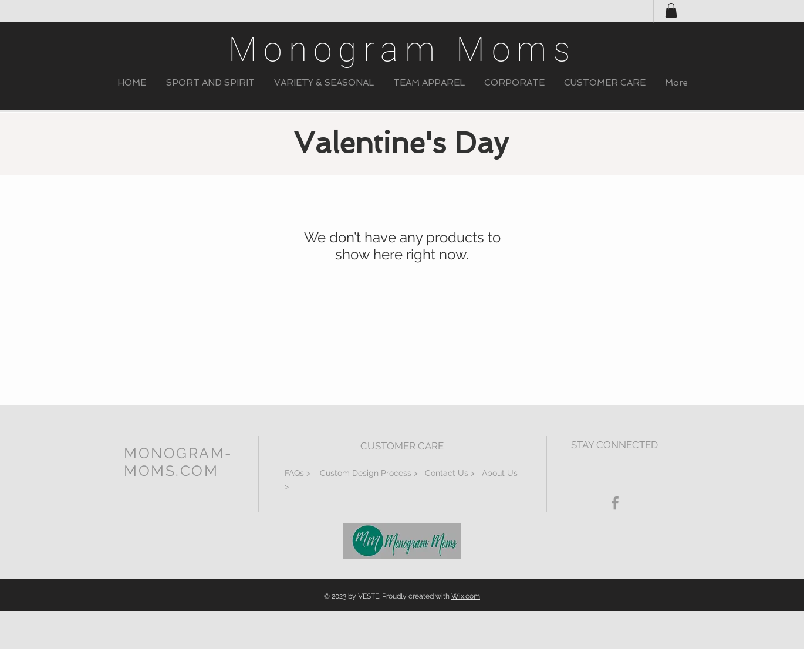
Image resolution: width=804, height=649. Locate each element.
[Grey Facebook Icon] (615, 503)
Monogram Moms (402, 49)
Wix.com (465, 596)
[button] (210, 83)
